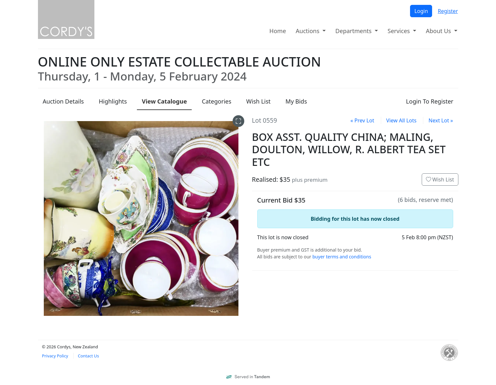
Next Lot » (441, 120)
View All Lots (401, 120)
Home (277, 31)
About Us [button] (439, 31)
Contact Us (88, 356)
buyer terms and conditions (341, 257)
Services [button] (399, 31)
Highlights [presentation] (113, 101)
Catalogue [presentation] (164, 101)
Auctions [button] (308, 31)
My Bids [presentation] (296, 101)
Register (448, 11)
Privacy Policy (55, 356)
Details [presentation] (63, 101)
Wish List (440, 179)
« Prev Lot (362, 120)
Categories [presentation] (216, 101)
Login (421, 11)
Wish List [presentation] (258, 101)
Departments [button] (354, 31)
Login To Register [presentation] (430, 101)
